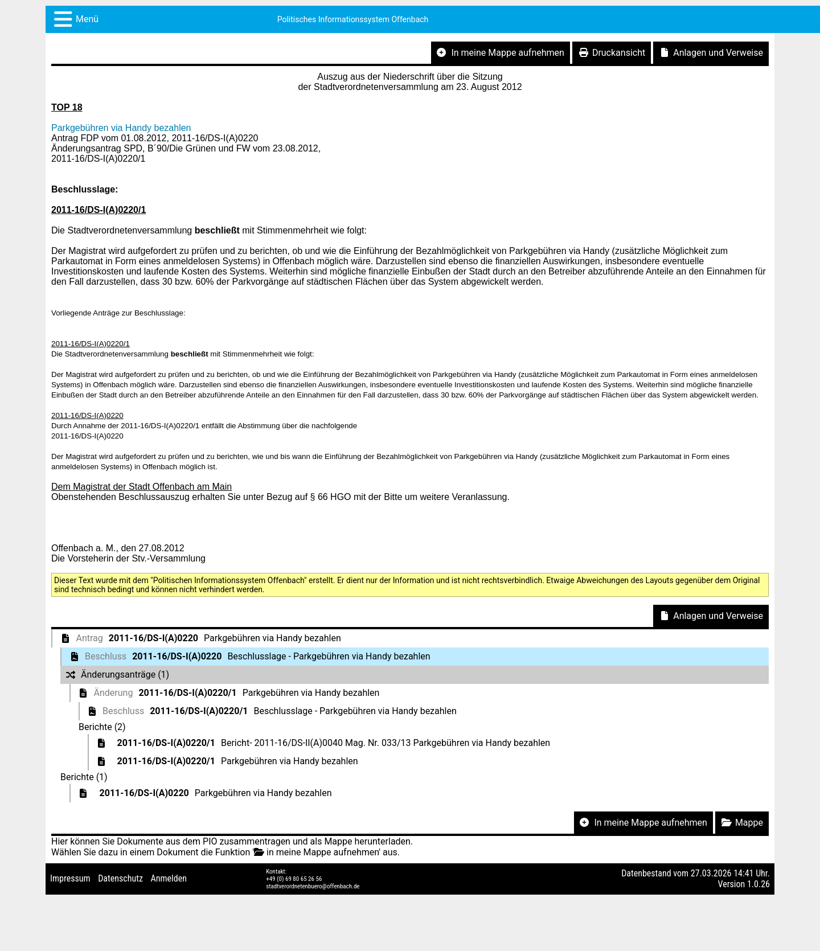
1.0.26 (758, 884)
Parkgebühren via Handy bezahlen (121, 128)
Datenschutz (120, 878)
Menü (87, 19)
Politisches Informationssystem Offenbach (353, 19)
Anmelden (169, 878)
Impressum (70, 878)
